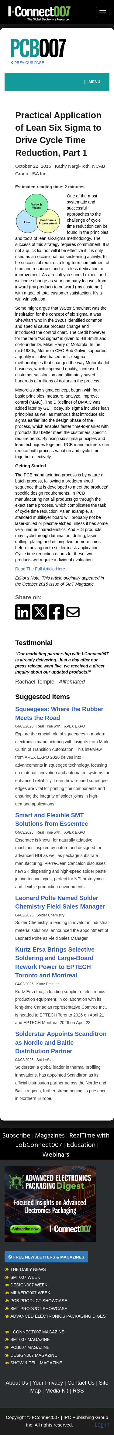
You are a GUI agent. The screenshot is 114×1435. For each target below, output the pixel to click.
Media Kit (56, 1391)
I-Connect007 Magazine (34, 1331)
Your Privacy (48, 1383)
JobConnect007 (39, 1145)
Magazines (50, 1136)
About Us (16, 1383)
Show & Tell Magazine (33, 1362)
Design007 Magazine (31, 1355)
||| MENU (92, 81)
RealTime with (89, 1136)
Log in (102, 1425)
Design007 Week (26, 1284)
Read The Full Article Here (40, 568)
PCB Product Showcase (36, 1300)
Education (81, 1145)
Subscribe (16, 1136)
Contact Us (81, 1383)
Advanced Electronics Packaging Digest (56, 1316)
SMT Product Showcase (36, 1308)
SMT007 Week (22, 1277)
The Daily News (25, 1269)
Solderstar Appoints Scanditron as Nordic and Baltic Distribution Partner (60, 1042)
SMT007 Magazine (27, 1339)
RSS (78, 1391)
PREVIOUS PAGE (27, 63)
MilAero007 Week (27, 1292)
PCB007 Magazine (27, 1347)
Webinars (55, 1155)
